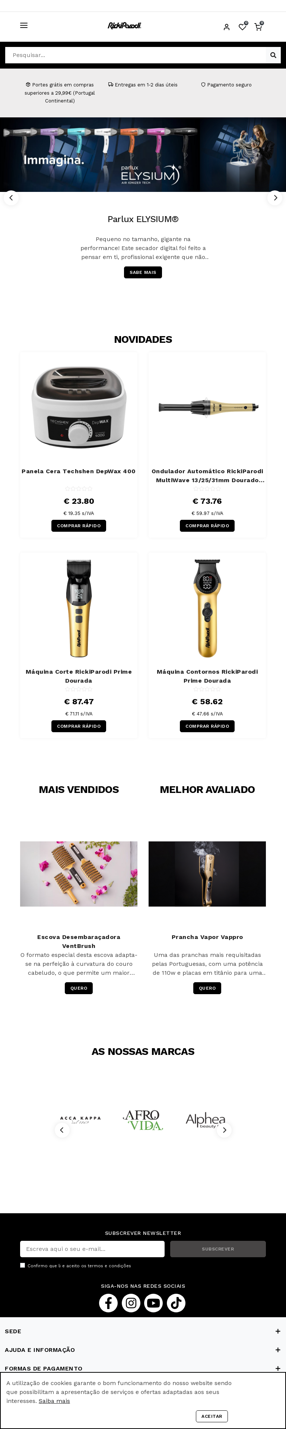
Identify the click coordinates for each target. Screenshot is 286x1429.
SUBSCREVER (218, 1249)
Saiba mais (54, 1400)
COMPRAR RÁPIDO (79, 525)
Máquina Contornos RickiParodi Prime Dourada (207, 676)
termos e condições (109, 1266)
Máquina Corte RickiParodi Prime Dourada (79, 676)
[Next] (274, 197)
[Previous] (11, 197)
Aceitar (211, 1416)
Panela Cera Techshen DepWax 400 (79, 471)
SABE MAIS (143, 272)
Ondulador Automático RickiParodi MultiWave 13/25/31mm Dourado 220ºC (207, 476)
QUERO (79, 988)
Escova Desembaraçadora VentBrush (78, 941)
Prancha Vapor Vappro (207, 936)
